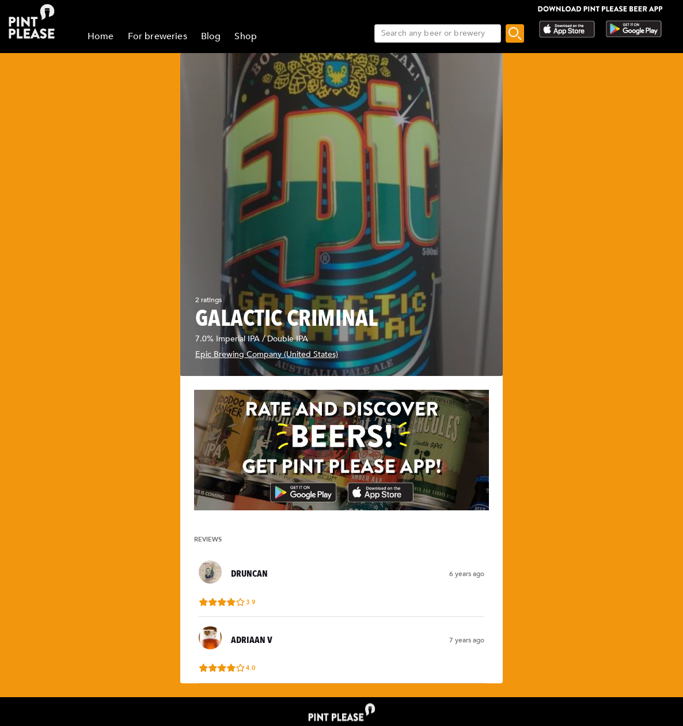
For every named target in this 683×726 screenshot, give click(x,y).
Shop (245, 36)
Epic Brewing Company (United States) (266, 354)
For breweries (157, 36)
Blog (211, 36)
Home (101, 36)
